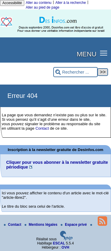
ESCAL (59, 243)
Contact (42, 128)
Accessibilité (12, 3)
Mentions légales (41, 225)
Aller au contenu (39, 3)
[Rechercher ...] (75, 72)
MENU (86, 54)
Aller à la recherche (70, 3)
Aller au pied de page (42, 7)
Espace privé (74, 225)
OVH (65, 247)
